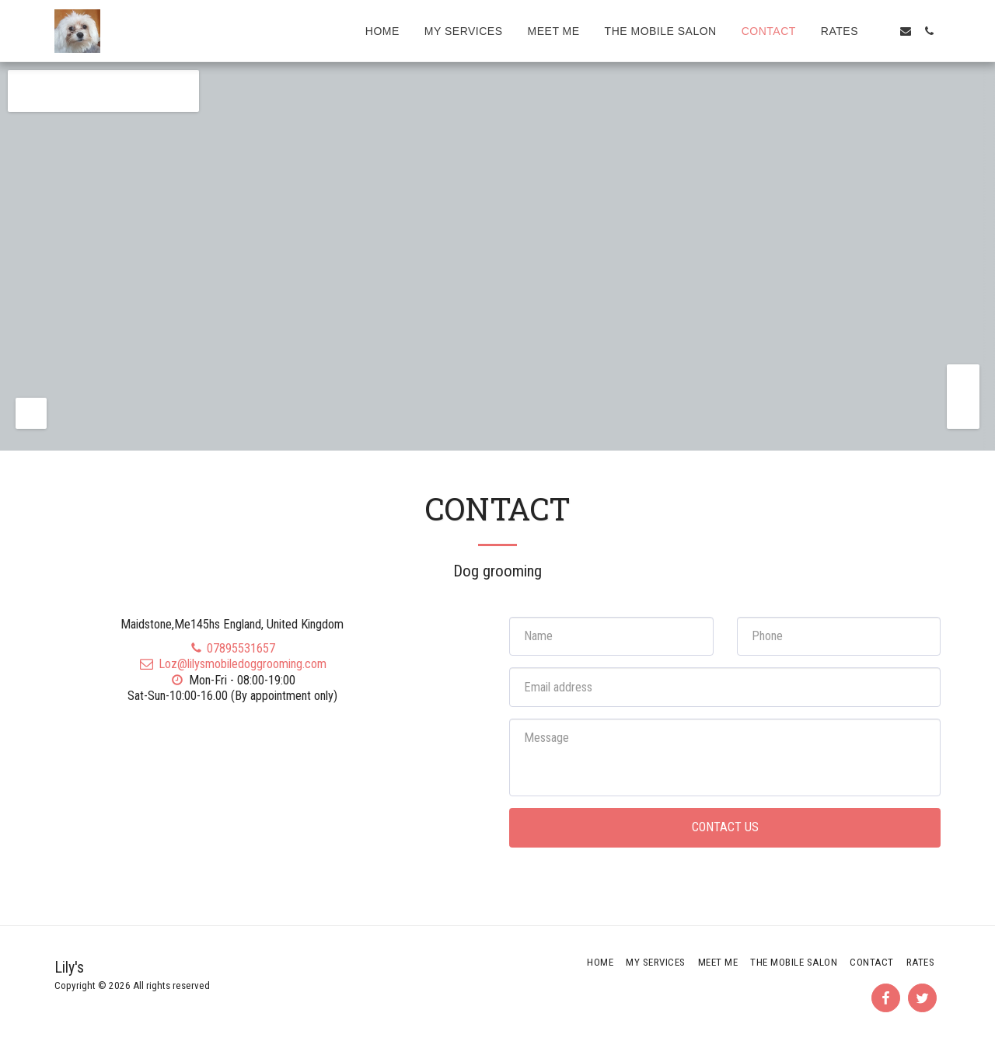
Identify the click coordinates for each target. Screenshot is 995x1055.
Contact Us (725, 827)
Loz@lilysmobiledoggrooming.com (232, 663)
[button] (882, 31)
